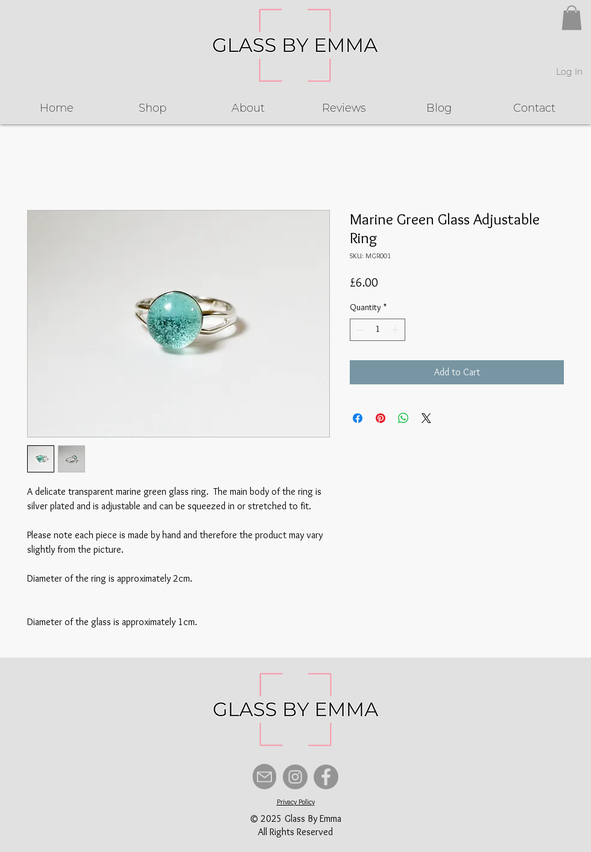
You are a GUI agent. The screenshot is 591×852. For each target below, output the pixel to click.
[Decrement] (359, 329)
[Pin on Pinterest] (380, 418)
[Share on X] (426, 418)
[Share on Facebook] (357, 418)
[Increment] (395, 329)
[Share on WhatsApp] (403, 418)
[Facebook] (326, 777)
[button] (571, 17)
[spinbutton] (377, 329)
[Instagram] (295, 777)
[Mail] (264, 776)
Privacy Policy (296, 801)
